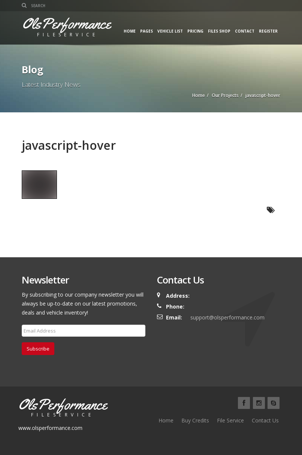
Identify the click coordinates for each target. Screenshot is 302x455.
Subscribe (38, 348)
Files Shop (219, 31)
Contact (244, 31)
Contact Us (265, 420)
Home (130, 31)
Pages (146, 31)
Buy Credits (195, 420)
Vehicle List (170, 31)
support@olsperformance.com (227, 317)
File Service (230, 420)
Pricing (195, 31)
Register (268, 31)
